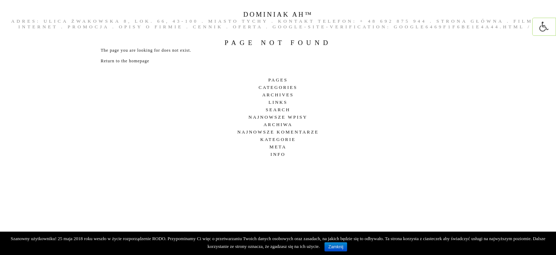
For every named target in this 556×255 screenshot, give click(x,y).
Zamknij (335, 246)
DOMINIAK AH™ (278, 14)
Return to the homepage (125, 60)
